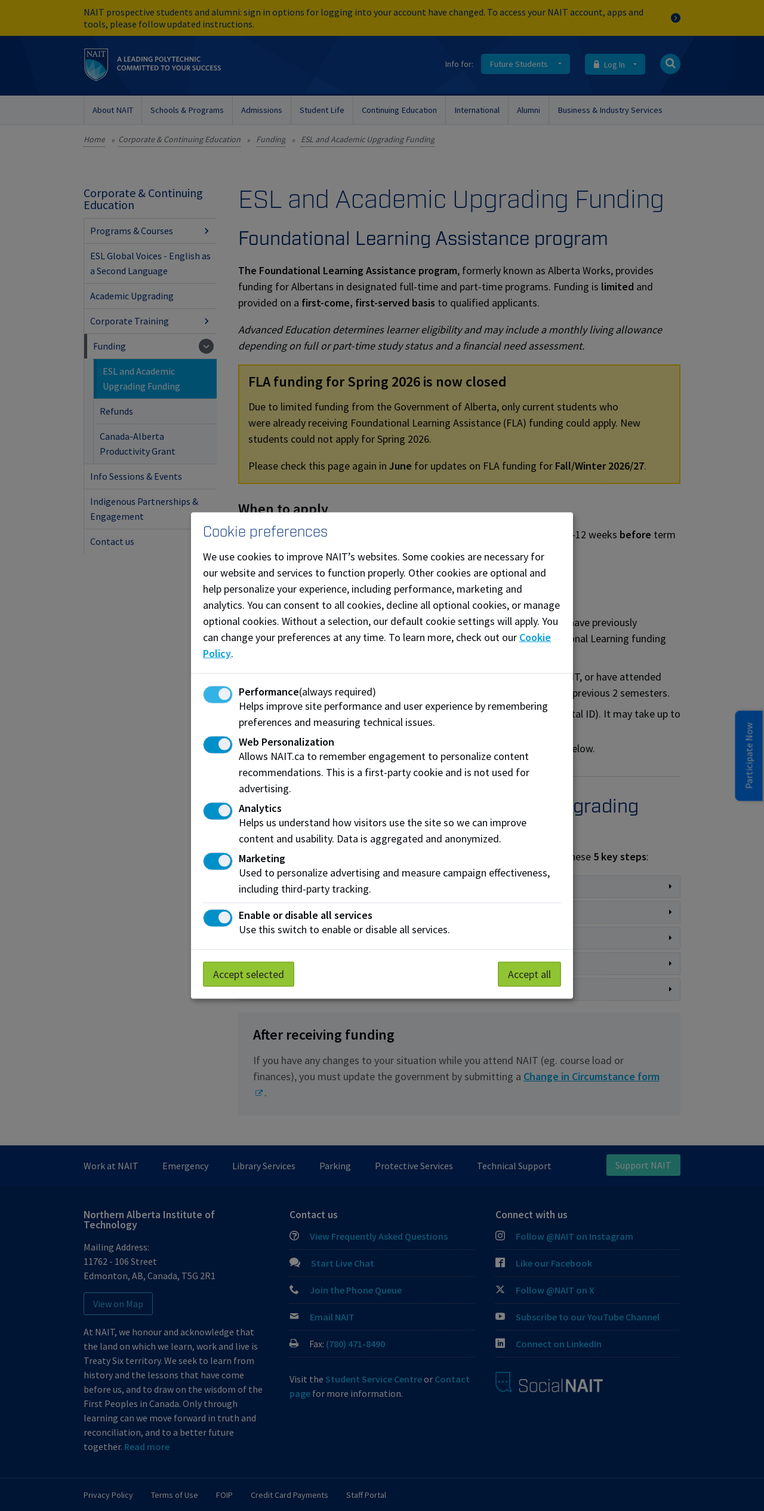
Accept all (529, 974)
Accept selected (248, 974)
